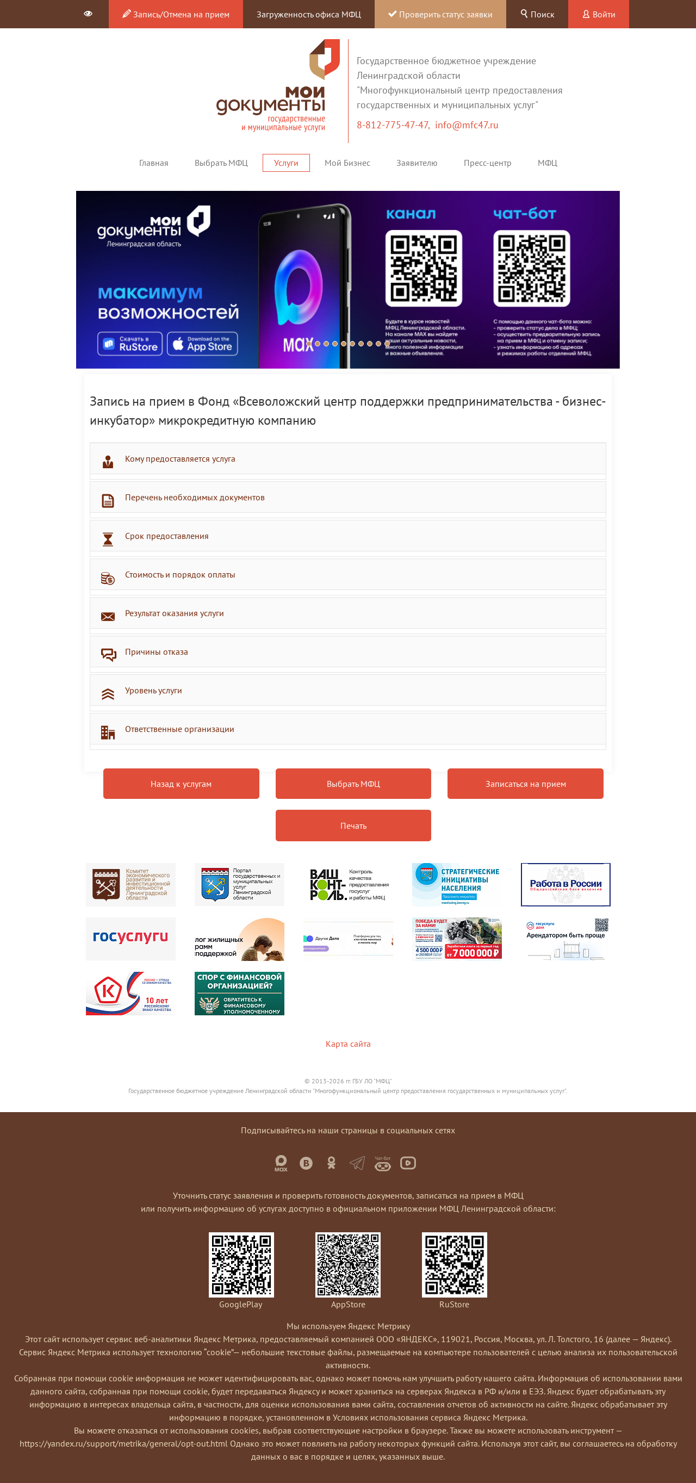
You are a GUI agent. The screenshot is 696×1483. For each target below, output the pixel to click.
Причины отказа (156, 651)
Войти (599, 14)
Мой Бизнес (347, 162)
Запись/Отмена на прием (175, 14)
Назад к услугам (181, 783)
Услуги (286, 162)
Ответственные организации (179, 728)
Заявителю (417, 162)
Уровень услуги (153, 690)
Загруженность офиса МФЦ (309, 14)
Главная (154, 162)
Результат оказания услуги (174, 612)
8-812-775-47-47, (396, 125)
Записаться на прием (526, 783)
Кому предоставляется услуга (180, 458)
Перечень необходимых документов (195, 497)
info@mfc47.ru (467, 125)
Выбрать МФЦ (221, 162)
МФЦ (547, 162)
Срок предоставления (167, 535)
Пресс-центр (488, 162)
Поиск (537, 14)
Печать (353, 825)
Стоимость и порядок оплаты (180, 574)
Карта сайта (348, 1043)
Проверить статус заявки (440, 14)
